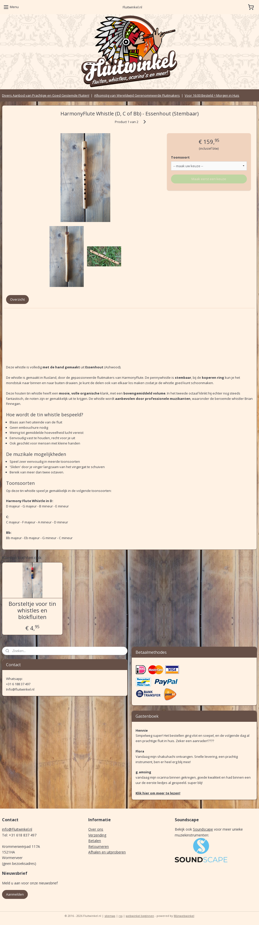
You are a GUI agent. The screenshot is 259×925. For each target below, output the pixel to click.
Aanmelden (15, 894)
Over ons (95, 829)
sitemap (109, 916)
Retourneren (98, 846)
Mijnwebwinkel (184, 916)
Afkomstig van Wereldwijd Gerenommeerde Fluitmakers (137, 95)
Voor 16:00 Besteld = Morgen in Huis (212, 95)
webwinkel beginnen (140, 916)
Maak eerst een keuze (208, 179)
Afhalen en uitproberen (107, 852)
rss (120, 916)
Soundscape (203, 829)
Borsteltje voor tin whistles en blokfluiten (32, 610)
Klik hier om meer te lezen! (158, 793)
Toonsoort (180, 157)
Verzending (97, 835)
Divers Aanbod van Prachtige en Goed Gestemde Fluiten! (45, 95)
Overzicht (17, 299)
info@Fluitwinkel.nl (17, 829)
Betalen (94, 840)
